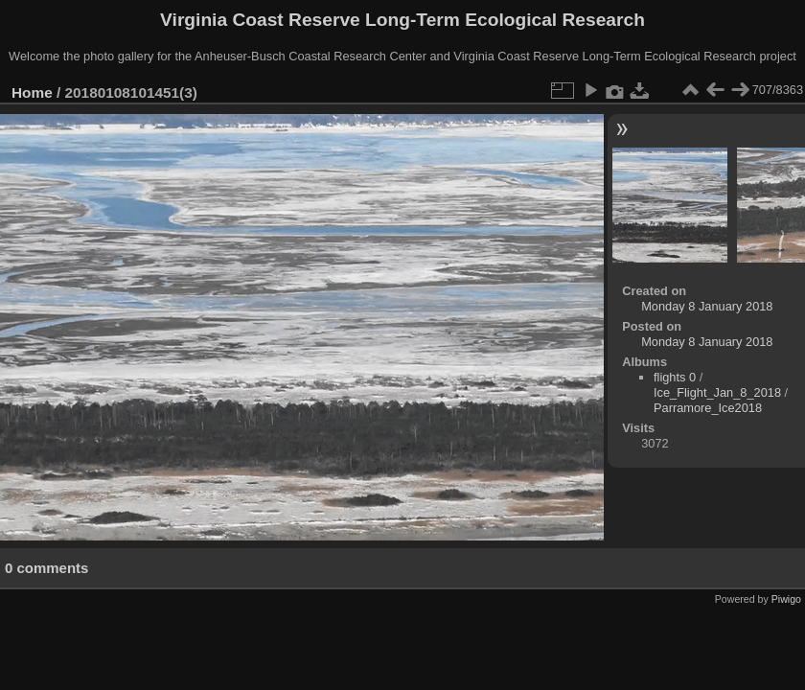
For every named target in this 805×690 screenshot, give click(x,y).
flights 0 (675, 377)
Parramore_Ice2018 (708, 408)
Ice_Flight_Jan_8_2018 (717, 392)
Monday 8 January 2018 (706, 306)
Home (32, 92)
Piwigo (786, 599)
